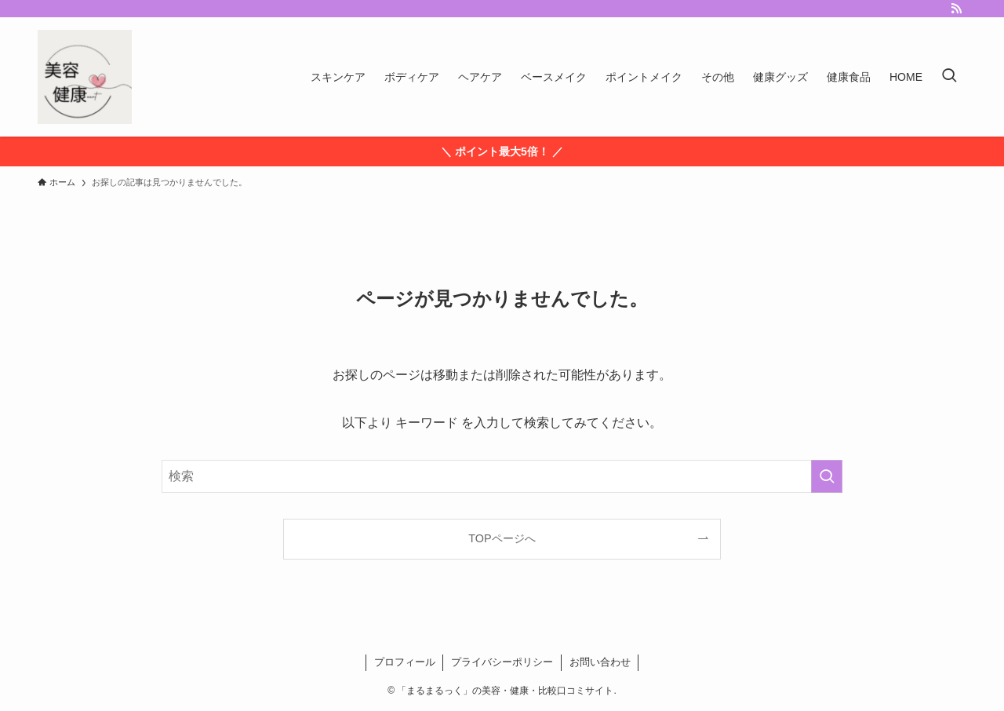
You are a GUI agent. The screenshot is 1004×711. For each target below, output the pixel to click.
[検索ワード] (502, 476)
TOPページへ (501, 538)
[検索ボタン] (949, 77)
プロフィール (404, 662)
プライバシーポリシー (502, 662)
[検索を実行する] (826, 476)
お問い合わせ (600, 662)
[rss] (956, 8)
